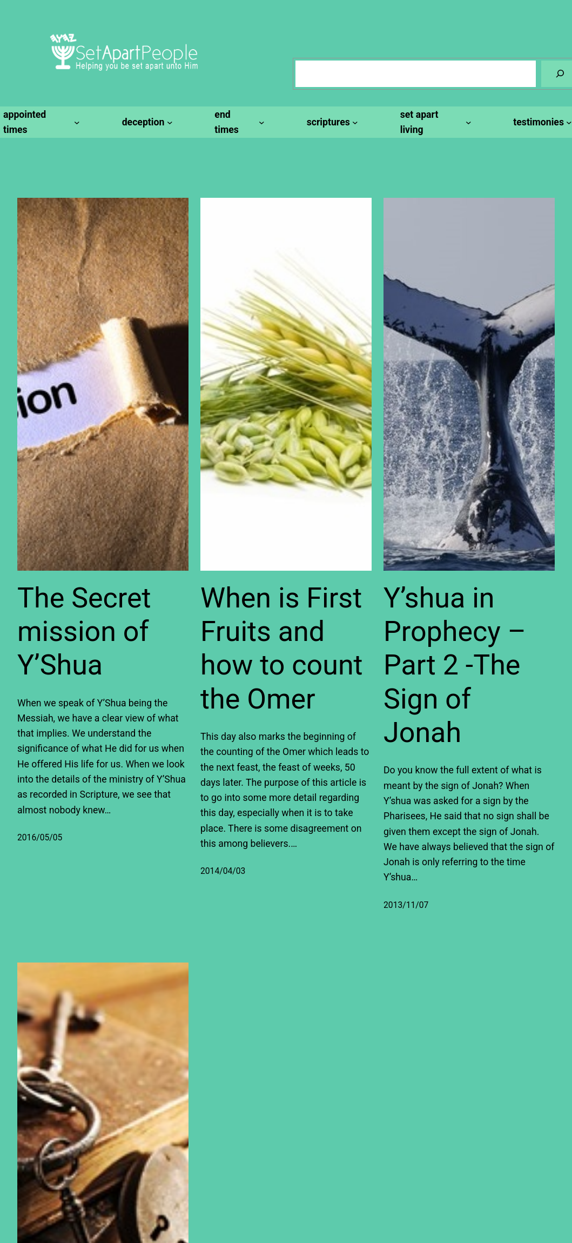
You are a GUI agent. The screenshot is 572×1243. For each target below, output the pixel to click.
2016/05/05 (39, 837)
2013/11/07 (405, 905)
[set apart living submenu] (434, 122)
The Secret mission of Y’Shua (84, 632)
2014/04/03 (222, 871)
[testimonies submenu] (541, 122)
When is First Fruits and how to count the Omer (281, 649)
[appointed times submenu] (40, 122)
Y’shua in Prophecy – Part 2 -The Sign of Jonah (454, 666)
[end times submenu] (237, 122)
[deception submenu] (146, 122)
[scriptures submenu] (331, 122)
